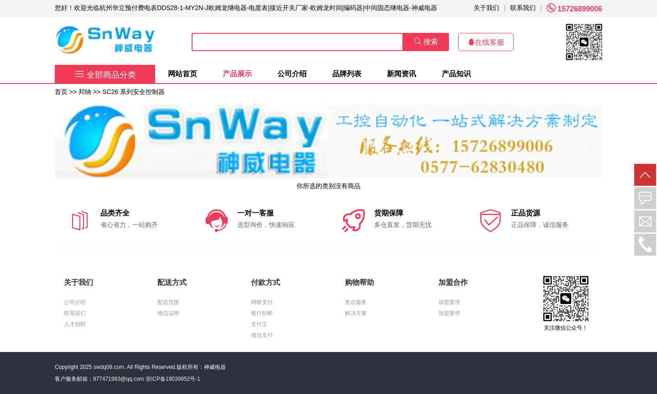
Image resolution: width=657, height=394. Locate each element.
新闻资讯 (401, 74)
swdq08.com (109, 367)
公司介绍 (292, 74)
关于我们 (486, 7)
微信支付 (262, 335)
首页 (61, 91)
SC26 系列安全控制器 (133, 91)
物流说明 (168, 313)
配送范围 (168, 302)
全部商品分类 (105, 74)
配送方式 (172, 282)
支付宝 (259, 324)
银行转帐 (262, 313)
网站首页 (182, 74)
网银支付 (262, 302)
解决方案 (356, 313)
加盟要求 (449, 302)
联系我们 (523, 7)
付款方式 (265, 282)
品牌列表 (346, 74)
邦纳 (84, 91)
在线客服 (486, 42)
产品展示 (237, 74)
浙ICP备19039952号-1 (173, 379)
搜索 (426, 42)
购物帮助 (359, 282)
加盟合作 (453, 282)
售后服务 (356, 302)
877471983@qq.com (118, 379)
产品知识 (456, 74)
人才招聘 (75, 324)
